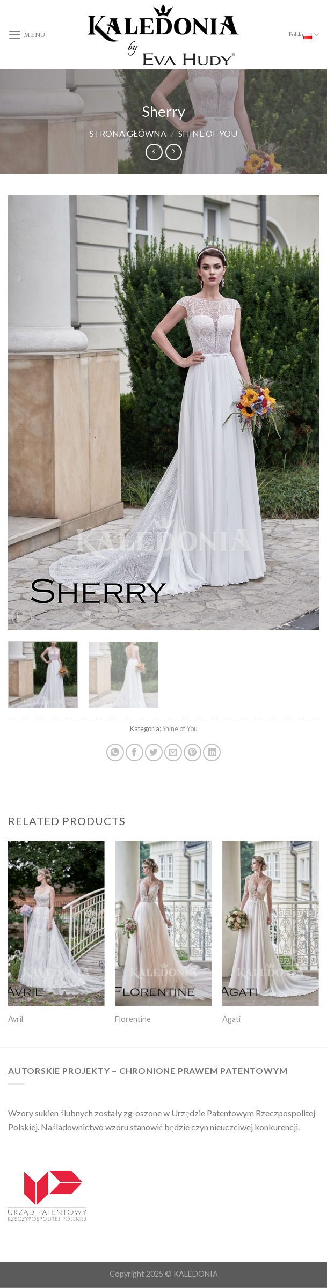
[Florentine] (163, 923)
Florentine (133, 1019)
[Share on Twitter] (154, 752)
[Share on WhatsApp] (115, 752)
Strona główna (128, 133)
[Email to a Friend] (173, 752)
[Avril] (56, 923)
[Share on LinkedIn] (212, 752)
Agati (231, 1019)
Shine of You (207, 133)
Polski (303, 34)
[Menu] (27, 34)
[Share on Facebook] (134, 752)
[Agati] (270, 923)
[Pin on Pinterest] (192, 752)
